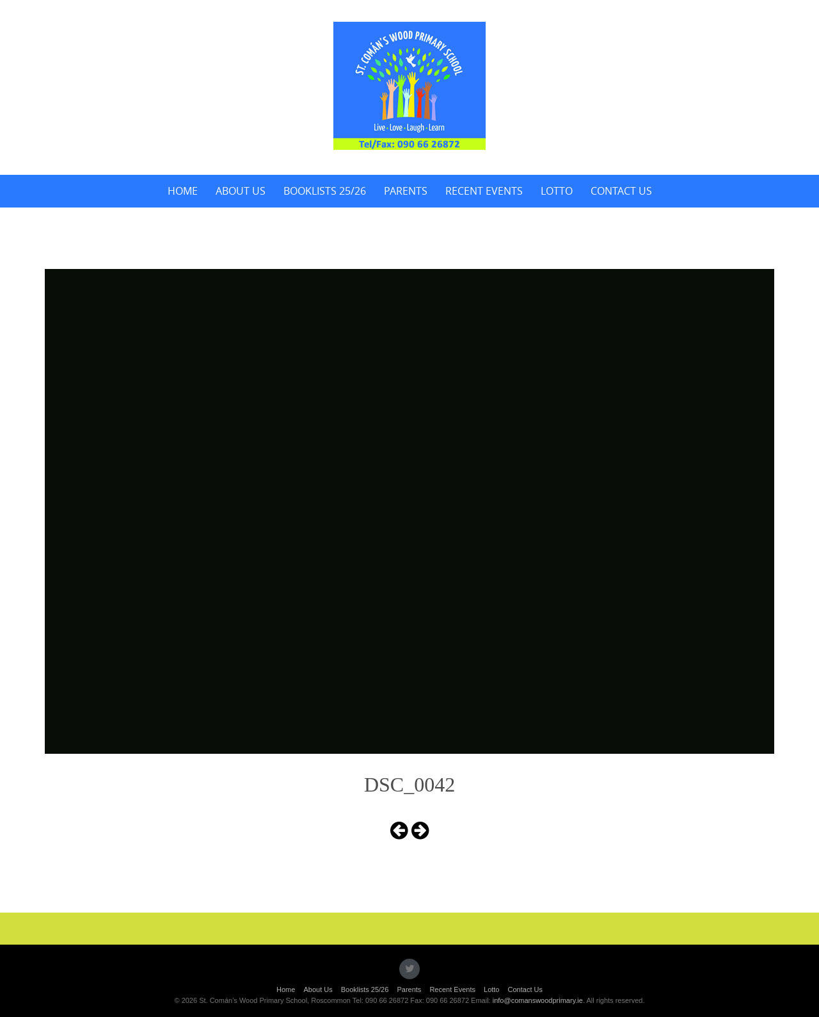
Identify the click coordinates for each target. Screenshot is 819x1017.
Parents (405, 191)
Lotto (557, 191)
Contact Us (621, 191)
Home (183, 191)
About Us (241, 191)
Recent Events (484, 191)
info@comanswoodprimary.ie (538, 1000)
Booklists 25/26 (324, 191)
